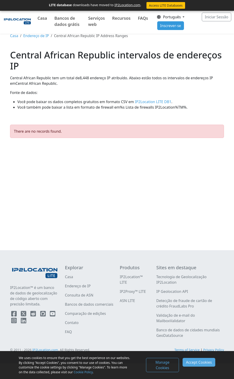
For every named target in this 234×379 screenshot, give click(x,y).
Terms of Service (187, 350)
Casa (42, 18)
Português (169, 16)
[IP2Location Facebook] (14, 314)
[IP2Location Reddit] (33, 314)
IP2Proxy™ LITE (133, 291)
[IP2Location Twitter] (24, 314)
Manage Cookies (162, 365)
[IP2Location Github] (43, 314)
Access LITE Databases (166, 5)
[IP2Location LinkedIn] (23, 321)
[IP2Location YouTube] (52, 314)
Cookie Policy (83, 372)
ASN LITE (127, 300)
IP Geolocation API (172, 291)
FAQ (68, 331)
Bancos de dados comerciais (89, 304)
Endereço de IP (36, 35)
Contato (72, 322)
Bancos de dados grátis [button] (67, 21)
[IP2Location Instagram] (14, 321)
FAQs (143, 18)
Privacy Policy (213, 350)
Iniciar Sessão (216, 16)
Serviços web (96, 21)
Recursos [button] (121, 18)
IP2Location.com (127, 5)
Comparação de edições (85, 313)
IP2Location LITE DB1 (152, 101)
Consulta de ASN (79, 295)
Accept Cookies (199, 362)
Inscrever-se (170, 25)
